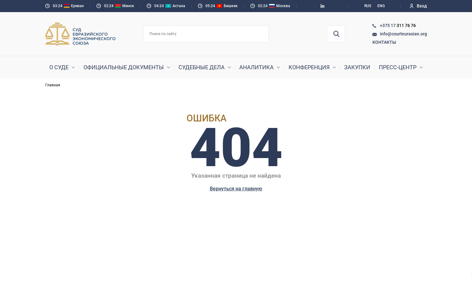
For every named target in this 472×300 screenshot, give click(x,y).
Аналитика (256, 67)
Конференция (309, 67)
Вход (418, 5)
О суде (59, 67)
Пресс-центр (397, 67)
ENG (381, 6)
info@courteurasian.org (403, 33)
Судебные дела (201, 67)
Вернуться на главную (236, 189)
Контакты (387, 42)
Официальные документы (123, 67)
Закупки (357, 67)
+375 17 (388, 25)
